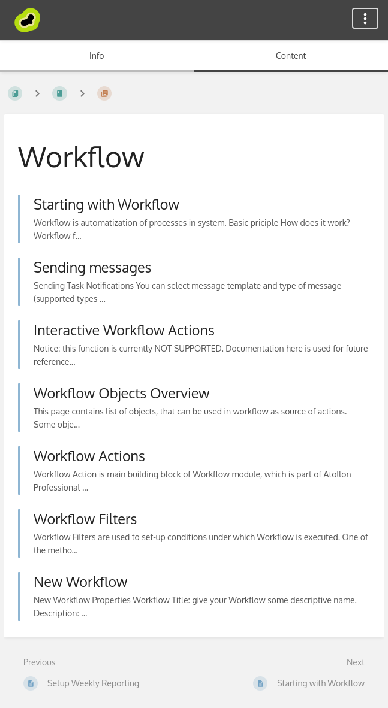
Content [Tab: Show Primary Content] (291, 55)
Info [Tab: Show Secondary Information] (96, 55)
